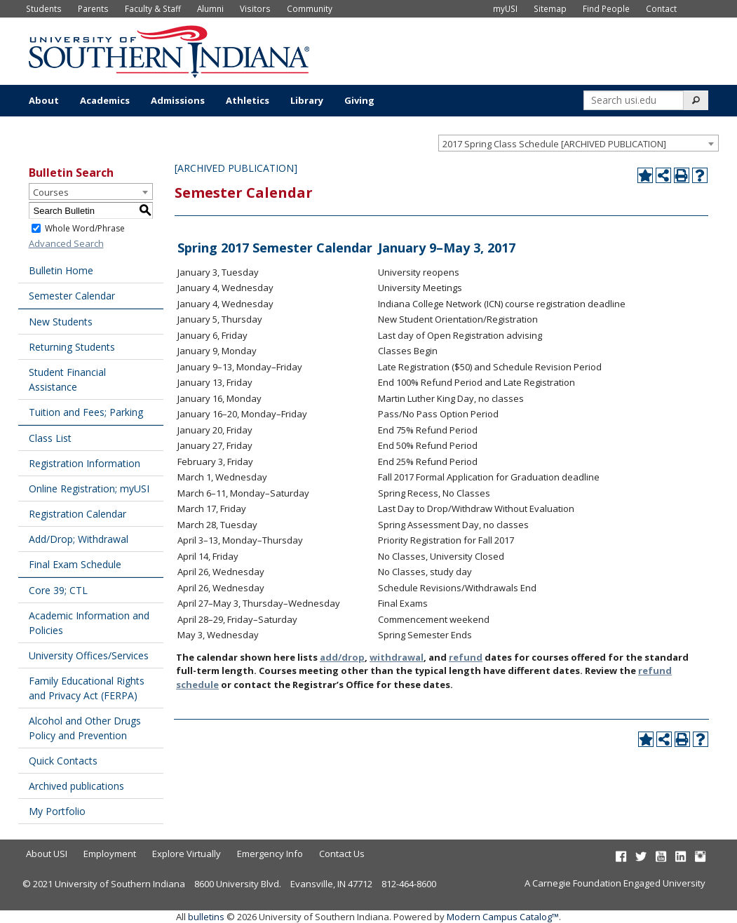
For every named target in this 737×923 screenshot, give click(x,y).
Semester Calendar (72, 295)
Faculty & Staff (153, 8)
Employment (109, 853)
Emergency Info (270, 853)
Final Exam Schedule (75, 564)
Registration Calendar (77, 513)
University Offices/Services (89, 655)
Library (306, 100)
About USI (46, 853)
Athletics (247, 100)
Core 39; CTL (58, 590)
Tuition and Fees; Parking (86, 412)
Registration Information (84, 463)
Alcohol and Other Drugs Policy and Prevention (85, 728)
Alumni (210, 8)
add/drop (342, 657)
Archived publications (76, 786)
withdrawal (397, 657)
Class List (50, 438)
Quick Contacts (63, 760)
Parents (93, 8)
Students (44, 8)
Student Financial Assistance (67, 379)
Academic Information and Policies (89, 623)
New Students (61, 321)
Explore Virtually (186, 853)
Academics (105, 100)
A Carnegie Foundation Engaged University (615, 883)
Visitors (255, 8)
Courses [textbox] (51, 192)
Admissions (178, 100)
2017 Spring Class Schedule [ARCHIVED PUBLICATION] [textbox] (554, 143)
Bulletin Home (61, 270)
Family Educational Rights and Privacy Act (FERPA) (86, 688)
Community (309, 8)
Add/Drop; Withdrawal (78, 539)
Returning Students (72, 346)
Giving (359, 100)
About (44, 100)
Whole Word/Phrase (85, 228)
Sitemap (550, 8)
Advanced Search (66, 243)
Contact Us (342, 853)
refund (465, 657)
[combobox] (578, 143)
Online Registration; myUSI (89, 488)
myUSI (505, 8)
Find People (606, 8)
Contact (661, 8)
